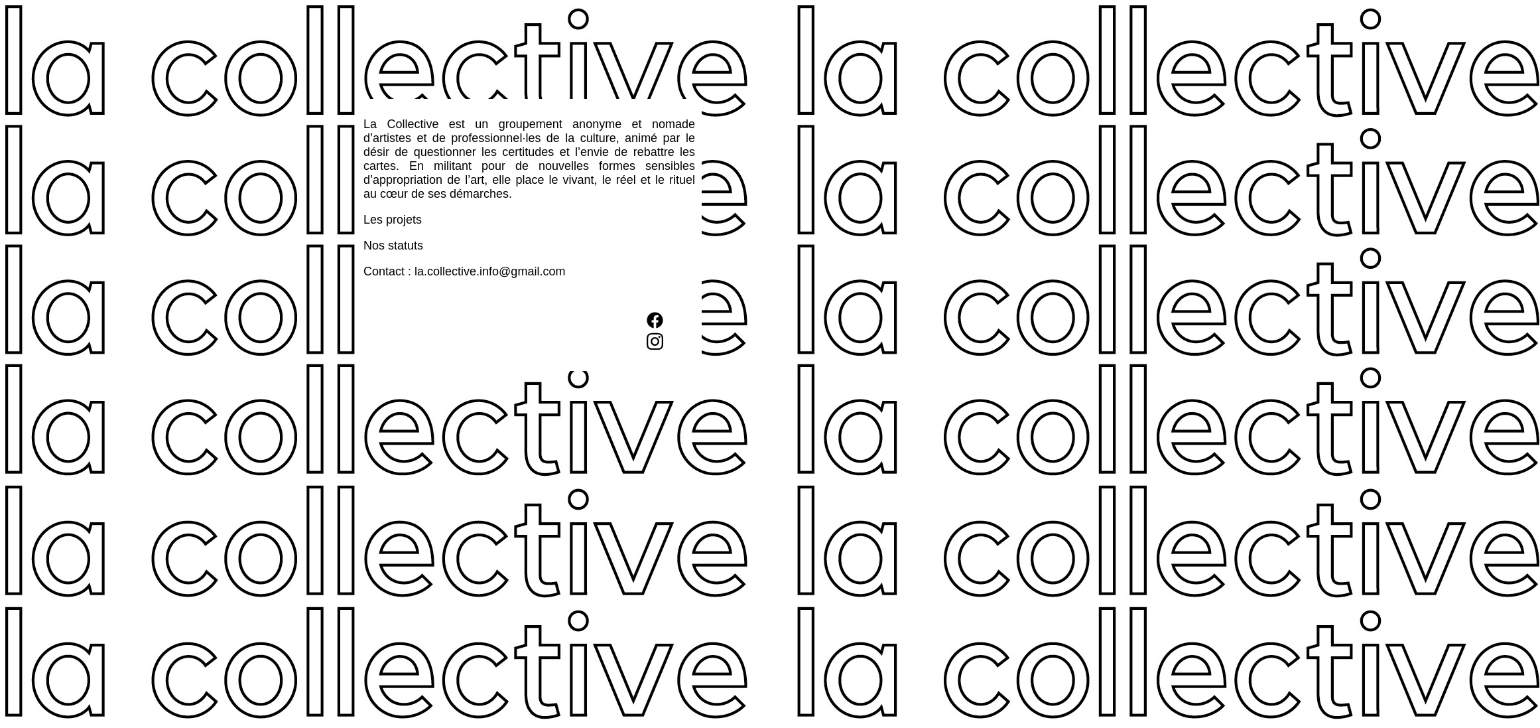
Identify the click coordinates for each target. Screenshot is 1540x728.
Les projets (392, 219)
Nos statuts (393, 245)
